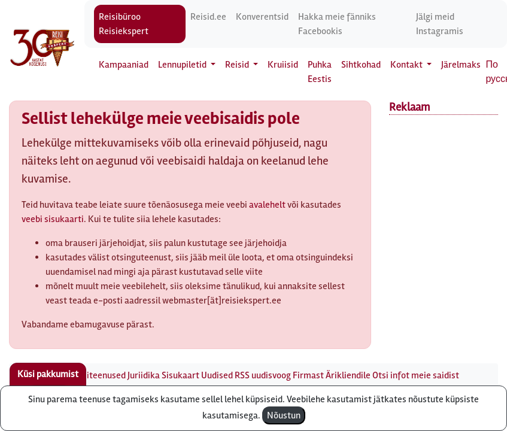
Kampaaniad (123, 65)
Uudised (217, 375)
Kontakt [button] (407, 65)
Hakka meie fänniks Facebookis (337, 24)
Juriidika (143, 375)
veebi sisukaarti (53, 219)
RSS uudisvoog (263, 375)
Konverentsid (262, 17)
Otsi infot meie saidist (415, 375)
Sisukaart (180, 375)
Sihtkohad (361, 65)
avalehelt (267, 205)
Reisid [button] (238, 65)
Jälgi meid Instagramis (439, 24)
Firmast (308, 375)
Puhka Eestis (320, 72)
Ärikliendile (348, 375)
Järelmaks (461, 65)
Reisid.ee (208, 17)
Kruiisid (283, 65)
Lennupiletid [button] (183, 65)
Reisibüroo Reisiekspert (123, 24)
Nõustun (283, 415)
